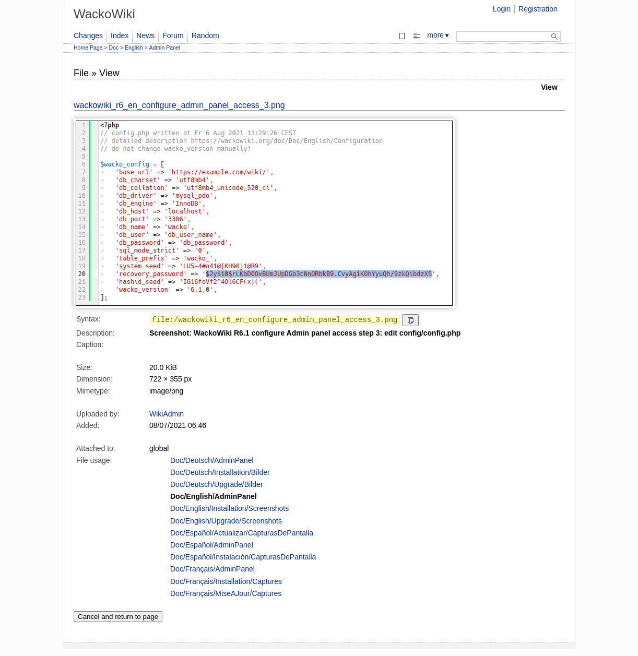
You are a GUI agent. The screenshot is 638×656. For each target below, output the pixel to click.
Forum (172, 35)
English (134, 47)
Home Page (88, 47)
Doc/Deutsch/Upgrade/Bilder (216, 484)
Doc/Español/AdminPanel (211, 545)
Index (119, 35)
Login (502, 9)
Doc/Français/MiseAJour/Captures (225, 593)
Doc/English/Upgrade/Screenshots (226, 521)
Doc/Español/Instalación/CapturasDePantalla (243, 557)
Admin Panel (165, 47)
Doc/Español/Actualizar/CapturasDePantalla (241, 533)
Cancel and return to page (118, 617)
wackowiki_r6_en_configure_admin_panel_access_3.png (179, 105)
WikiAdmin (166, 414)
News (145, 35)
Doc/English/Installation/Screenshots (229, 508)
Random (205, 35)
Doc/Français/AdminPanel (212, 569)
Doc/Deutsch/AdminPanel (212, 460)
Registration (538, 9)
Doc (114, 47)
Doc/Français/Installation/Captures (226, 581)
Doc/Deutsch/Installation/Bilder (220, 472)
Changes (88, 35)
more (438, 35)
